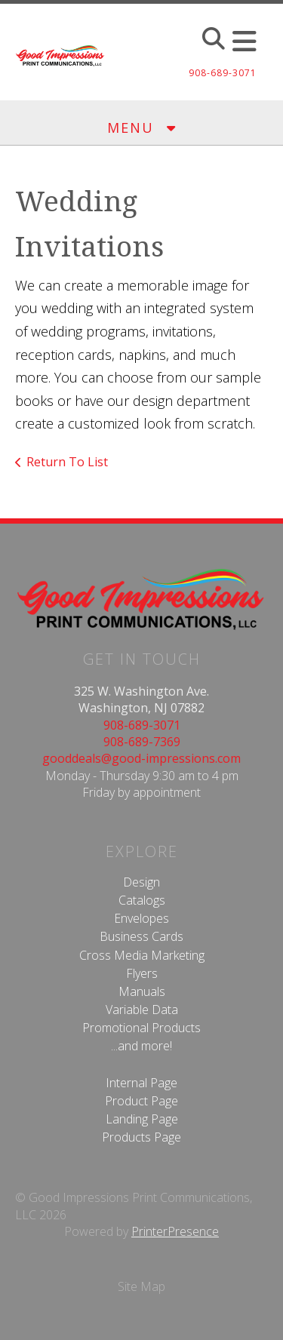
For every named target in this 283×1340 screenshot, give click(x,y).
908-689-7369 (141, 741)
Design (141, 882)
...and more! (141, 1045)
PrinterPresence (175, 1231)
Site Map (141, 1286)
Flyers (142, 973)
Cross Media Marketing (142, 955)
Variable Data (142, 1009)
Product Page (141, 1101)
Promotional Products (141, 1027)
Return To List (67, 461)
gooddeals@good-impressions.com (141, 758)
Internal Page (141, 1082)
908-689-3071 (141, 725)
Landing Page (142, 1119)
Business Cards (141, 936)
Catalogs (141, 900)
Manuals (141, 991)
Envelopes (141, 918)
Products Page (141, 1137)
